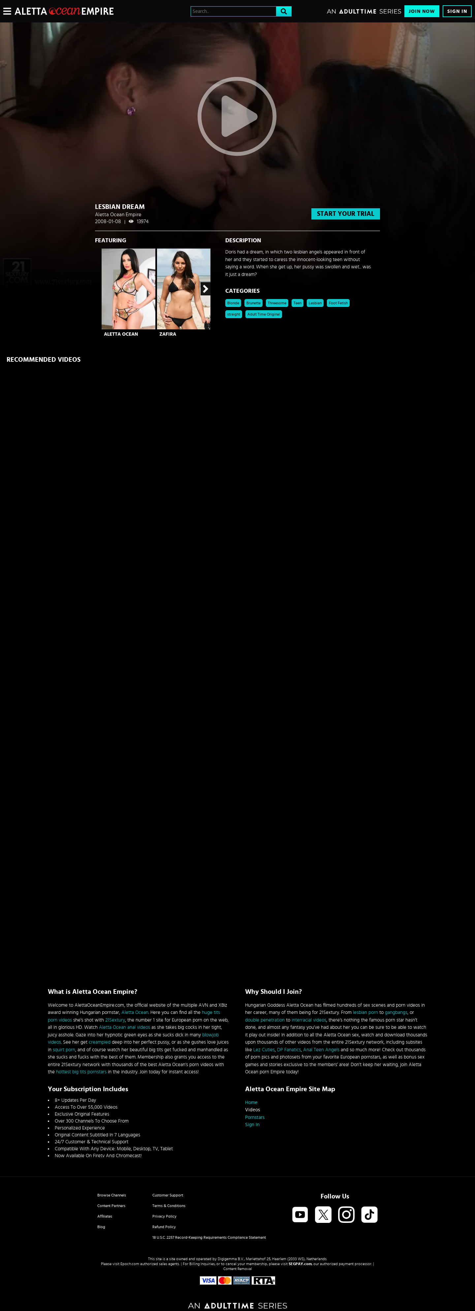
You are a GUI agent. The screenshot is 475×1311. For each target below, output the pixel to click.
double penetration (265, 1020)
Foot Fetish (338, 303)
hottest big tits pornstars (81, 1071)
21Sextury (115, 1020)
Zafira (167, 334)
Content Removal (237, 1269)
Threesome (277, 303)
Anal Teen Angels (321, 1049)
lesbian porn (365, 1012)
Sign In (457, 11)
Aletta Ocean (121, 334)
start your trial (345, 214)
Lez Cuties (264, 1049)
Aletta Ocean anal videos (124, 1027)
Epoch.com (129, 1264)
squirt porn (64, 1049)
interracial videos (309, 1020)
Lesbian (315, 303)
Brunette (253, 303)
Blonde (233, 303)
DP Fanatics (289, 1049)
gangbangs (396, 1012)
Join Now (422, 11)
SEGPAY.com (300, 1264)
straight (233, 314)
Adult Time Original (263, 314)
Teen (297, 303)
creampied (100, 1042)
